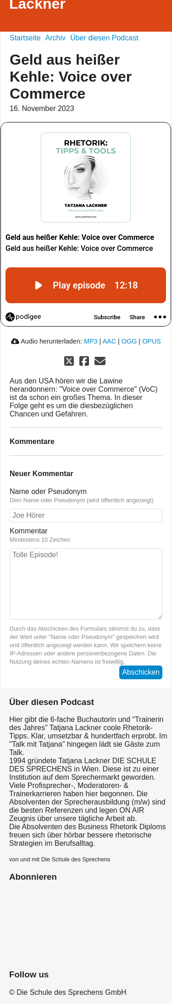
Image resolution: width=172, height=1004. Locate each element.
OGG (129, 341)
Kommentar (86, 535)
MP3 (91, 341)
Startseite (25, 38)
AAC (109, 341)
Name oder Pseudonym (86, 496)
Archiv (55, 38)
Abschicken (141, 672)
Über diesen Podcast (104, 38)
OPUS (151, 341)
